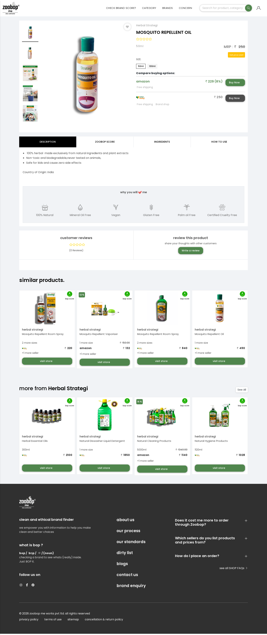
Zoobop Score (105, 143)
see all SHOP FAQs (234, 569)
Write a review (191, 251)
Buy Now (234, 83)
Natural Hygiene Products (211, 442)
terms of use (53, 621)
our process (128, 532)
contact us (127, 576)
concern (185, 9)
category (149, 9)
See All (242, 391)
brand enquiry (131, 587)
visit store (46, 362)
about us (125, 521)
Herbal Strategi (147, 26)
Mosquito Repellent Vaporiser (99, 335)
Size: (138, 60)
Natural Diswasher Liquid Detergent (102, 442)
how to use (219, 143)
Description (48, 143)
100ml (152, 67)
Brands (167, 9)
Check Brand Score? (121, 9)
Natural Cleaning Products (154, 442)
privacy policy (28, 621)
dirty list (125, 554)
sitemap (73, 621)
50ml (141, 67)
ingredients (162, 143)
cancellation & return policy (104, 621)
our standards (131, 543)
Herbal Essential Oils (35, 442)
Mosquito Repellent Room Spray (43, 335)
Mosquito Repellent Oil (209, 335)
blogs (122, 565)
